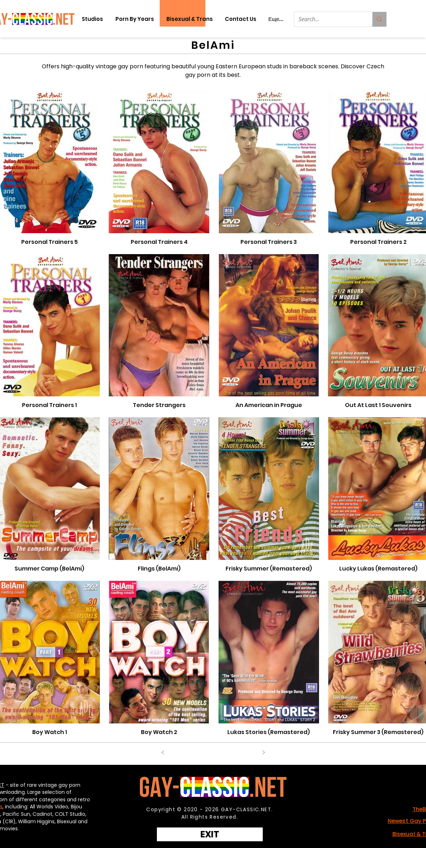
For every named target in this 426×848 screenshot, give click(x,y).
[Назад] (163, 752)
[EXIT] (210, 834)
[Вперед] (263, 752)
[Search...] (328, 19)
